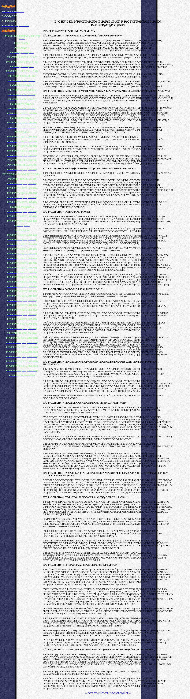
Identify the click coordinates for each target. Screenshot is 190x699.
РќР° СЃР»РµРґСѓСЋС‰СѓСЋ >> (115, 693)
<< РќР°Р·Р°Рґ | (92, 693)
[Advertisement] (108, 11)
